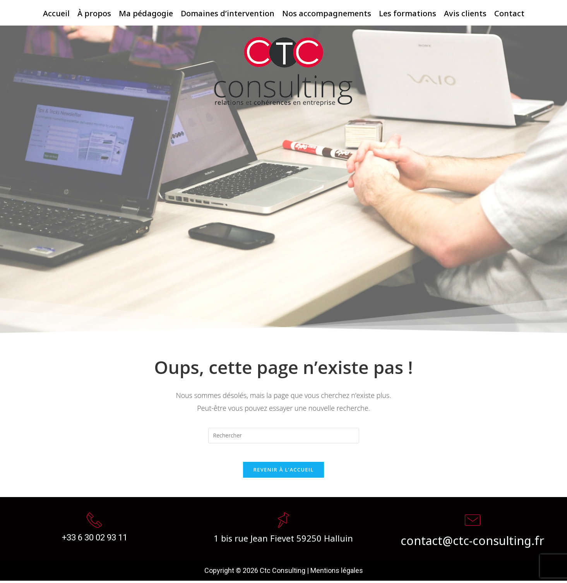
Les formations (407, 11)
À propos (94, 11)
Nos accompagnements (326, 11)
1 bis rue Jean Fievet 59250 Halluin (283, 540)
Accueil (56, 11)
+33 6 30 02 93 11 (94, 539)
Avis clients (465, 11)
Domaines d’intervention (227, 11)
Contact (509, 11)
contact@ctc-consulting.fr (472, 542)
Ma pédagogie (146, 11)
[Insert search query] (283, 433)
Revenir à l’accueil (283, 471)
